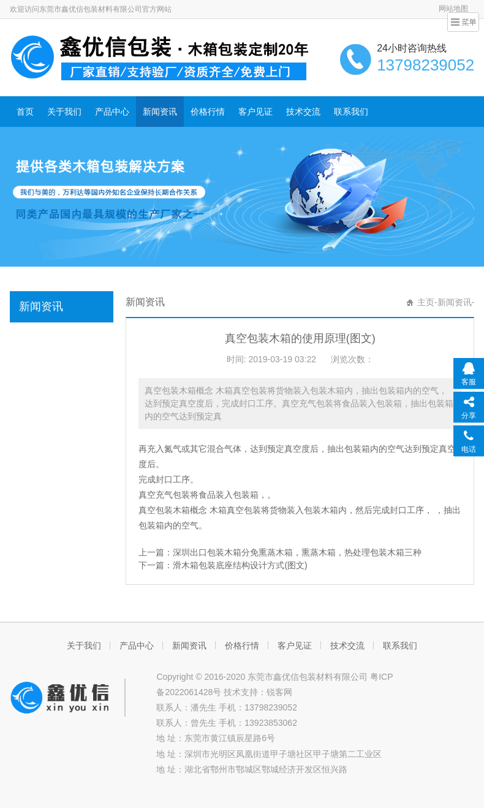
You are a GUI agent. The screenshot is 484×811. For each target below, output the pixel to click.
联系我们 (351, 111)
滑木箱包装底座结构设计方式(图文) (240, 565)
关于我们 (64, 111)
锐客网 (279, 692)
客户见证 (255, 111)
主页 (425, 302)
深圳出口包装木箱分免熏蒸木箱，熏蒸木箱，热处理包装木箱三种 (297, 552)
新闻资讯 (160, 111)
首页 (25, 111)
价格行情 (208, 111)
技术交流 (303, 111)
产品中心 (112, 111)
